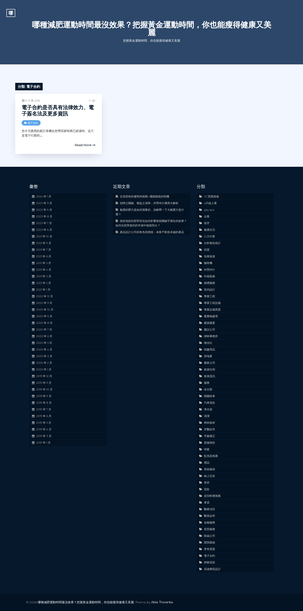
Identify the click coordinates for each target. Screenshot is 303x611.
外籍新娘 (209, 276)
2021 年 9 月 (43, 243)
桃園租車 (209, 396)
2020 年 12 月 (44, 296)
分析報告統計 (212, 243)
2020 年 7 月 (44, 329)
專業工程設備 (212, 303)
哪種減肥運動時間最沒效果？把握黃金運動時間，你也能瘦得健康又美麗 (151, 28)
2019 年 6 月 (43, 416)
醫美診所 (209, 515)
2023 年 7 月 (44, 223)
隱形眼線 (209, 542)
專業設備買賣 (212, 309)
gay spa (209, 209)
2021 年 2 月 (43, 283)
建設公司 (209, 329)
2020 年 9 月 (44, 316)
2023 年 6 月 (44, 229)
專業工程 (209, 296)
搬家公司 (209, 362)
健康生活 (209, 229)
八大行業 (209, 236)
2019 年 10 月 (44, 389)
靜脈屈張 (209, 562)
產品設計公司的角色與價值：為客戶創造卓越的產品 (152, 232)
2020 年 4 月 (44, 349)
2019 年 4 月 (43, 429)
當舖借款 (209, 442)
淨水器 (208, 409)
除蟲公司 (209, 535)
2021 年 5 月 (43, 263)
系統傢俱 (209, 469)
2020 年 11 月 (44, 303)
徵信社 (208, 342)
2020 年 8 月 (44, 322)
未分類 (208, 389)
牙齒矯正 (209, 436)
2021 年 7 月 (43, 249)
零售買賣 (209, 549)
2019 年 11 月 (43, 382)
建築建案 (209, 322)
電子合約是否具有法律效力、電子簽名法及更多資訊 (58, 110)
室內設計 (209, 289)
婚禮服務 (209, 283)
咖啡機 (208, 263)
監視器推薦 (211, 456)
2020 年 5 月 (44, 342)
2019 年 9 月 (43, 396)
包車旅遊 (209, 256)
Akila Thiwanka (162, 602)
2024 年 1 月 (43, 196)
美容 (207, 482)
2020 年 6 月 (44, 336)
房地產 (208, 356)
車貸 (207, 502)
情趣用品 (209, 349)
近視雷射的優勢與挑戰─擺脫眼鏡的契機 (144, 196)
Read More (85, 145)
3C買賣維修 (211, 196)
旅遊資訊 (209, 376)
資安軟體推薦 (212, 495)
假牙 (207, 223)
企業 (207, 216)
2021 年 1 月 (43, 289)
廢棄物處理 (211, 316)
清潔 (207, 416)
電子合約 (33, 122)
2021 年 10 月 (44, 236)
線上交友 (209, 476)
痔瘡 (207, 449)
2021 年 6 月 (43, 256)
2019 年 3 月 (43, 436)
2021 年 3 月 (43, 276)
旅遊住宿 (209, 369)
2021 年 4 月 (43, 269)
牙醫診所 (209, 429)
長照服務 (209, 529)
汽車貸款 (209, 402)
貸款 (207, 489)
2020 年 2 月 (44, 362)
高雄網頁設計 (212, 569)
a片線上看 (210, 203)
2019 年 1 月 (43, 442)
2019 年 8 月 (44, 402)
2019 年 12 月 (44, 376)
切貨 (207, 249)
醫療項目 (209, 509)
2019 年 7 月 (43, 409)
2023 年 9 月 (44, 209)
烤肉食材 (209, 422)
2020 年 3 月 (44, 356)
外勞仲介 (209, 269)
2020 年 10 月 (44, 309)
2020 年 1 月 (43, 369)
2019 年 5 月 (43, 422)
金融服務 (209, 522)
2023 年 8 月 (44, 216)
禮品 (207, 462)
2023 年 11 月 (44, 203)
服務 (207, 382)
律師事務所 (211, 336)
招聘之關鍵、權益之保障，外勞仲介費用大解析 (149, 203)
